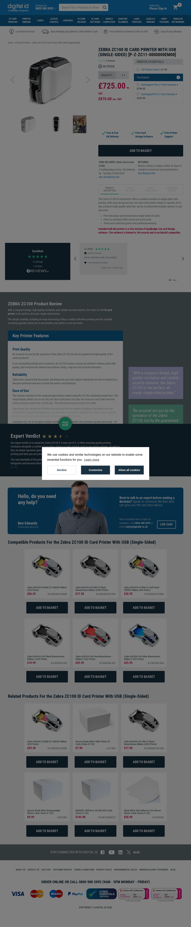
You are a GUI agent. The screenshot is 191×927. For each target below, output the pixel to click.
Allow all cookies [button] (129, 470)
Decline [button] (62, 470)
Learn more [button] (91, 459)
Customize (95, 470)
